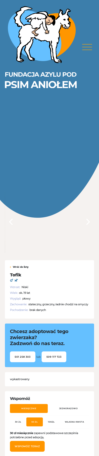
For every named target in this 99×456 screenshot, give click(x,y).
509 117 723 (54, 356)
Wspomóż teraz (27, 446)
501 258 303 (23, 356)
